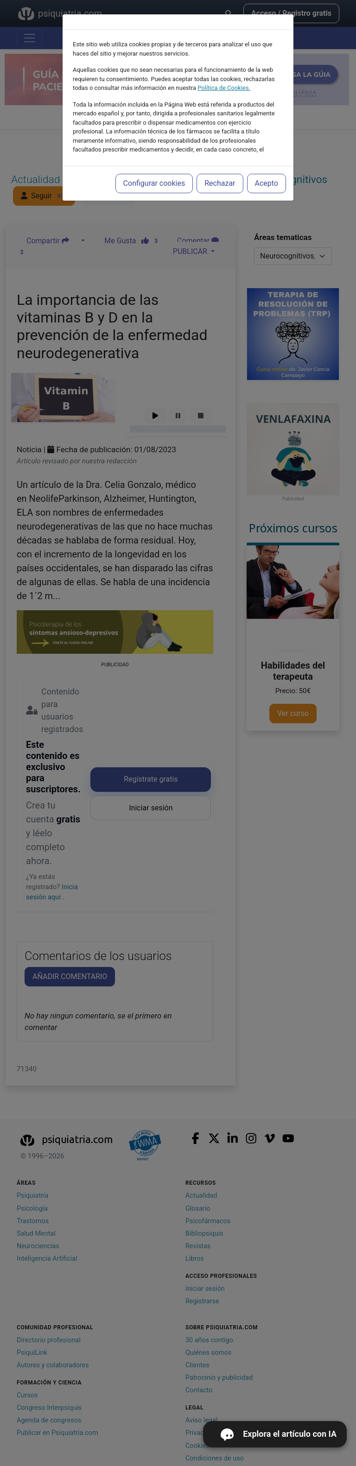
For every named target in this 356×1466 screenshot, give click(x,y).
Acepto (266, 183)
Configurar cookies (154, 183)
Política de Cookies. (223, 87)
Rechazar (219, 183)
